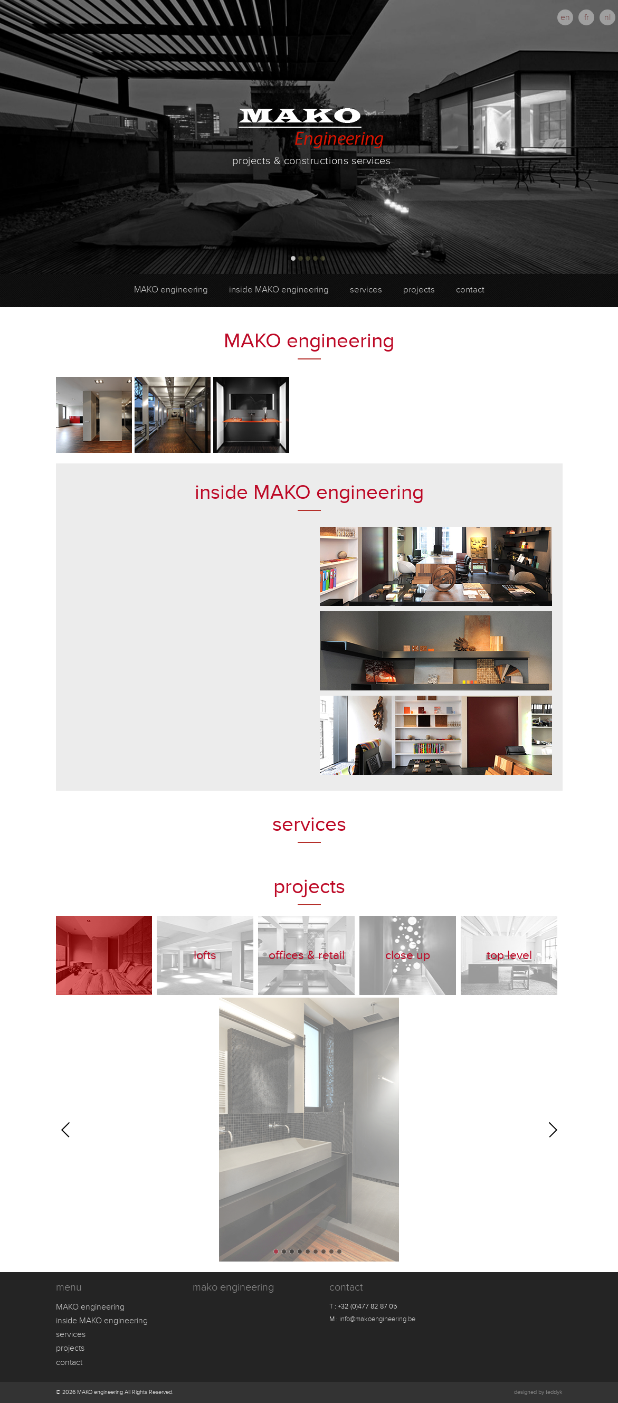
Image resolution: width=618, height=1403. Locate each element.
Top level (509, 955)
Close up (407, 955)
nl (607, 17)
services (366, 289)
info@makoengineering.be (377, 1319)
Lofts (205, 955)
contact (470, 289)
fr (586, 17)
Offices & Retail (307, 955)
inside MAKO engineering (279, 289)
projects (419, 289)
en (565, 17)
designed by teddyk (538, 1392)
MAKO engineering (171, 289)
